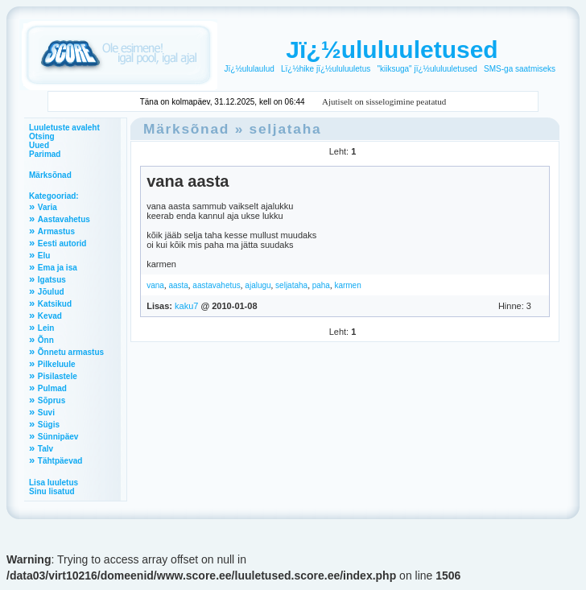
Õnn (46, 340)
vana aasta (187, 181)
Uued (39, 145)
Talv (45, 448)
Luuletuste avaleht (64, 127)
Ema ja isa (57, 267)
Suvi (46, 412)
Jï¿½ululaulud (249, 68)
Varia (47, 207)
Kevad (50, 316)
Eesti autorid (62, 243)
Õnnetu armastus (71, 352)
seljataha (286, 129)
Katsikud (55, 303)
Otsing (42, 136)
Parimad (44, 154)
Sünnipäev (58, 436)
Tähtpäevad (60, 460)
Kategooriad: (54, 196)
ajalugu (257, 285)
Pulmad (52, 388)
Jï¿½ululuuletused (391, 49)
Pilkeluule (57, 364)
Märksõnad (50, 175)
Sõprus (51, 400)
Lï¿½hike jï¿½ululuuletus (325, 68)
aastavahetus (216, 285)
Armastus (56, 231)
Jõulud (51, 291)
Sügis (49, 424)
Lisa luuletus (53, 482)
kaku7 (186, 306)
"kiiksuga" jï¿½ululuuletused (427, 68)
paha (321, 285)
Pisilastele (57, 376)
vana (155, 285)
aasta (178, 285)
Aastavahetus (64, 219)
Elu (44, 255)
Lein (46, 328)
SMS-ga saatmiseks (519, 68)
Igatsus (52, 279)
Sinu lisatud (52, 491)
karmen (347, 285)
